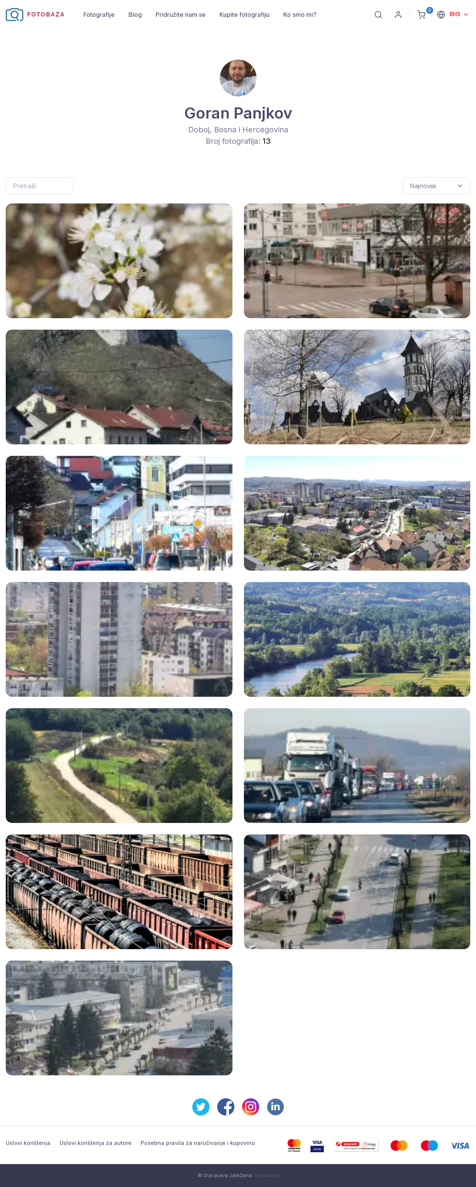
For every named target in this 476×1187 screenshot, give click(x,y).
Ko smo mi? (300, 14)
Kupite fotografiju (244, 14)
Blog (135, 14)
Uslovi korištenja (28, 1143)
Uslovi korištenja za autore (96, 1143)
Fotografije (99, 14)
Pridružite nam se (181, 14)
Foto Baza (267, 1175)
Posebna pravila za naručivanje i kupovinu (198, 1143)
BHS (456, 14)
